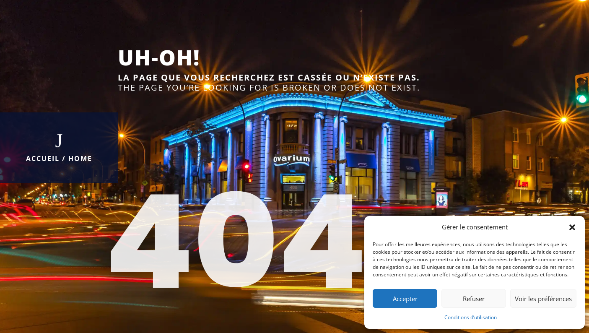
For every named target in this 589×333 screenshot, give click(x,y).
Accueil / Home (59, 158)
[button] (572, 227)
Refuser (474, 298)
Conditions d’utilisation (470, 317)
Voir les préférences (543, 298)
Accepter (405, 298)
